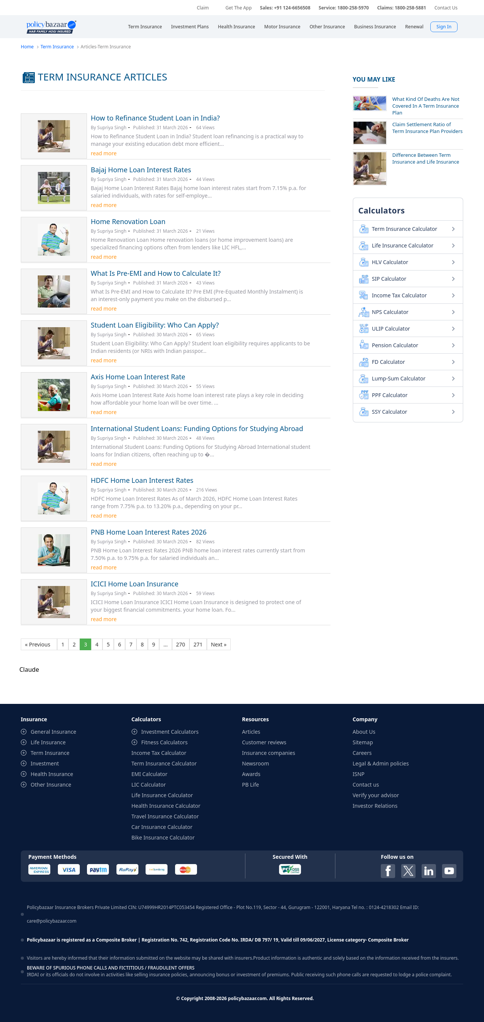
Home (27, 46)
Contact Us (446, 8)
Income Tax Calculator (399, 295)
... (165, 644)
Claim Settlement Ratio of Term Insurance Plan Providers (427, 128)
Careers (362, 752)
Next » (218, 644)
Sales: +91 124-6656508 (285, 8)
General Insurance (53, 731)
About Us (364, 731)
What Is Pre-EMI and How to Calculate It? (156, 273)
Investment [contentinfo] (45, 763)
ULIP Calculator (391, 328)
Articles (251, 731)
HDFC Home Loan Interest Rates (142, 480)
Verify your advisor (376, 795)
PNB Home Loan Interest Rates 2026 (148, 532)
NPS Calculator (390, 311)
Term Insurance (57, 46)
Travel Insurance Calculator (165, 816)
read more (103, 153)
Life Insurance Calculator (403, 245)
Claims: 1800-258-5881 (401, 8)
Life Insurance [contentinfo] (48, 742)
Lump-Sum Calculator (399, 378)
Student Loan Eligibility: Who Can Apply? (155, 324)
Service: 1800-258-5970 (344, 8)
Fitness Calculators (164, 742)
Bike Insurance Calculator (163, 837)
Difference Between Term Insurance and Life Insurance (425, 158)
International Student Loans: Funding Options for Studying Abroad (197, 428)
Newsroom (255, 763)
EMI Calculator (150, 774)
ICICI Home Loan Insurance (134, 583)
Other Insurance (51, 784)
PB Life (250, 784)
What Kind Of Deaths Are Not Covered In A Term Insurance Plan (425, 106)
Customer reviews (264, 742)
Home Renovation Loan (128, 221)
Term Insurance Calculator (404, 228)
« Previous (39, 644)
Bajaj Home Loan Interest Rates (141, 169)
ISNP (359, 774)
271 (198, 644)
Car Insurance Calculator (162, 826)
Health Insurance (52, 774)
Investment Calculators (170, 731)
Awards (251, 774)
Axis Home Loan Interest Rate (138, 376)
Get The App (238, 8)
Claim (203, 8)
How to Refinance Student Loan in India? (155, 117)
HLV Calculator (390, 262)
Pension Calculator (395, 345)
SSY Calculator (389, 411)
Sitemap (363, 742)
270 (180, 644)
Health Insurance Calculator (166, 805)
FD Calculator (388, 361)
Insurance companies (268, 752)
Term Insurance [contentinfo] (50, 752)
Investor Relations (375, 805)
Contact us (366, 784)
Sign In (443, 26)
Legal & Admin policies (381, 763)
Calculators (381, 210)
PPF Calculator (390, 395)
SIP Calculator (389, 278)
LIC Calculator (149, 784)
